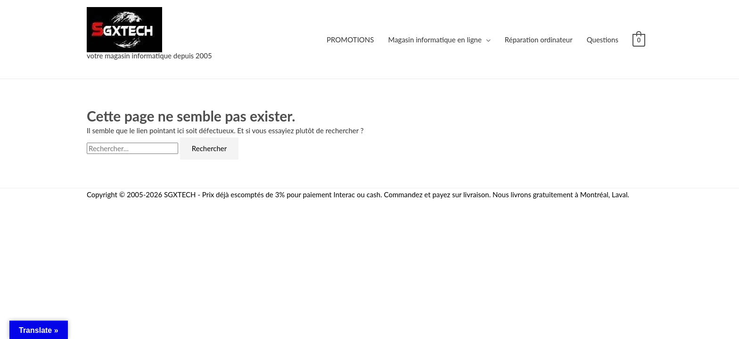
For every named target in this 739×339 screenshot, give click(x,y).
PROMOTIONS (350, 39)
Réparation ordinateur (539, 39)
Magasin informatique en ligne (434, 39)
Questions (602, 39)
